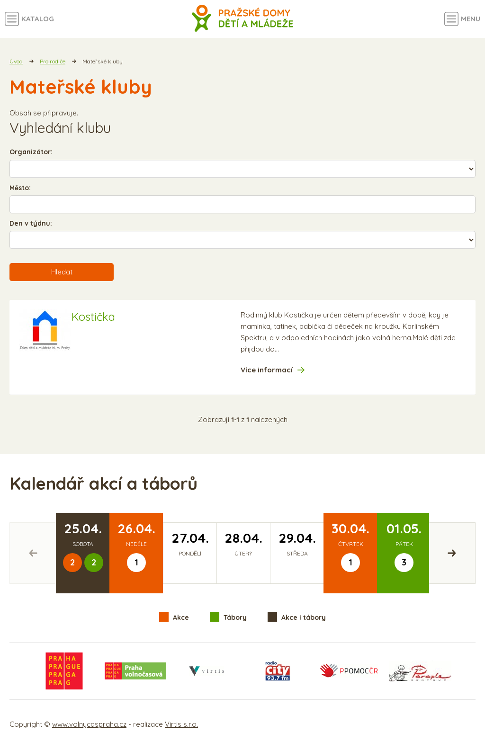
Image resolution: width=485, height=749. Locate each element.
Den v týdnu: (30, 223)
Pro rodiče (52, 61)
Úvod (16, 61)
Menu (470, 18)
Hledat (61, 271)
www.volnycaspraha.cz (89, 724)
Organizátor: (31, 152)
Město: (20, 188)
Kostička (93, 316)
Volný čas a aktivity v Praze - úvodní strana (243, 19)
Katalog (37, 18)
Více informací (267, 369)
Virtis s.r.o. (181, 724)
